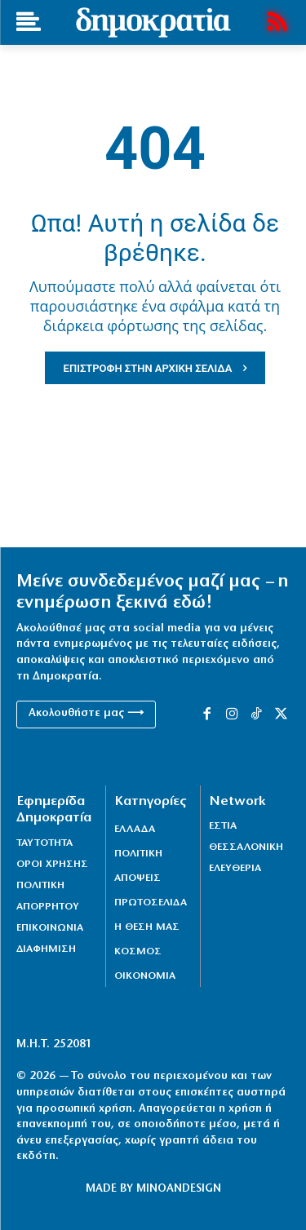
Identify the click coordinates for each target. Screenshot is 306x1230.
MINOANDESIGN (178, 1189)
